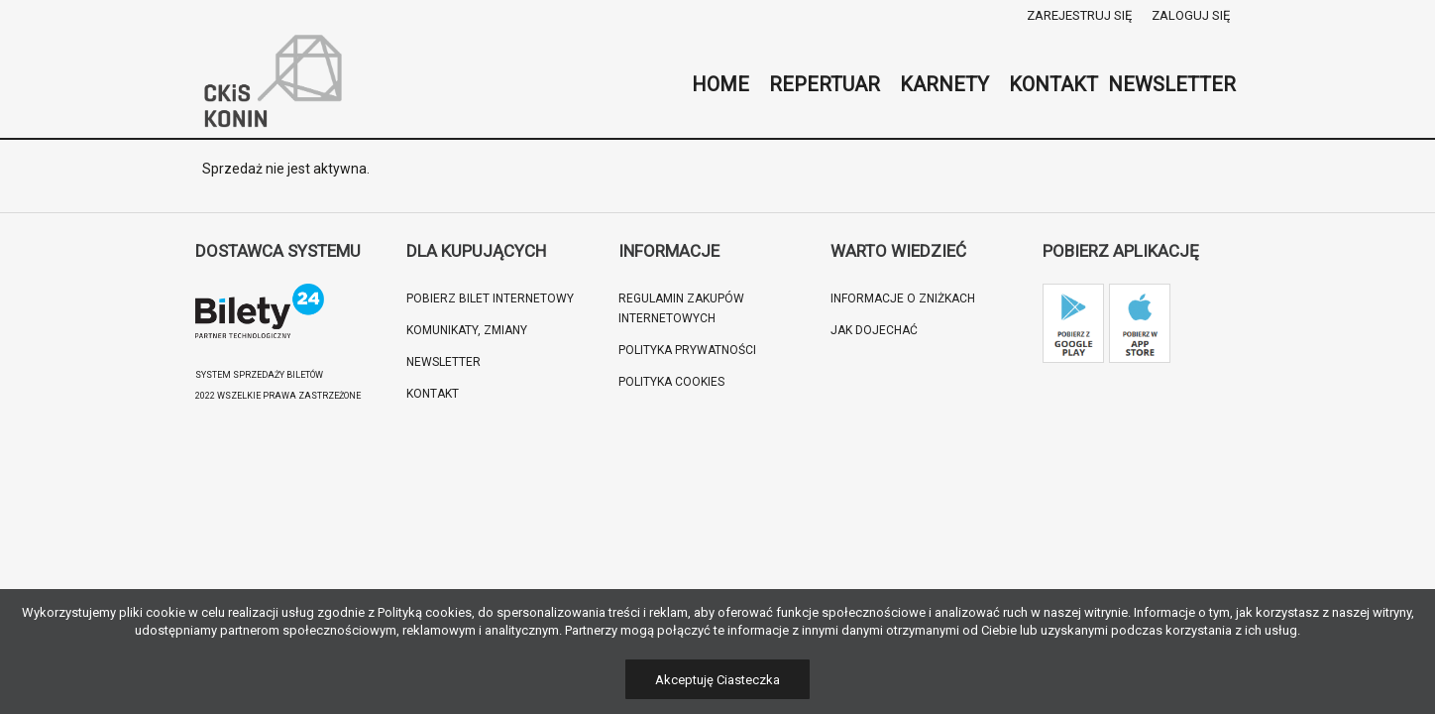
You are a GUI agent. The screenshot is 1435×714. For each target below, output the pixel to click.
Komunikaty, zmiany (466, 330)
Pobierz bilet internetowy (490, 298)
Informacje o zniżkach (902, 298)
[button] (39, 674)
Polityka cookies (671, 382)
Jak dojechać (874, 330)
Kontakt (432, 394)
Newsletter (443, 362)
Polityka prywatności (687, 350)
